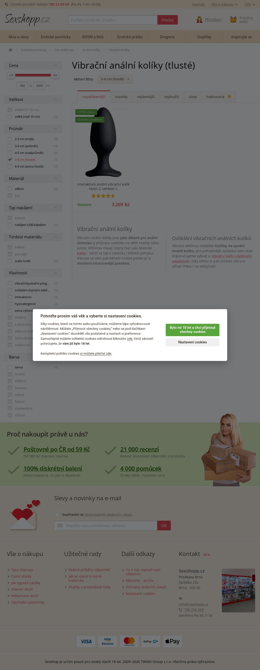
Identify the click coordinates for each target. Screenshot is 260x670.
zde (129, 338)
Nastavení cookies (192, 342)
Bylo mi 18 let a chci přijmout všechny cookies (192, 330)
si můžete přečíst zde (95, 353)
